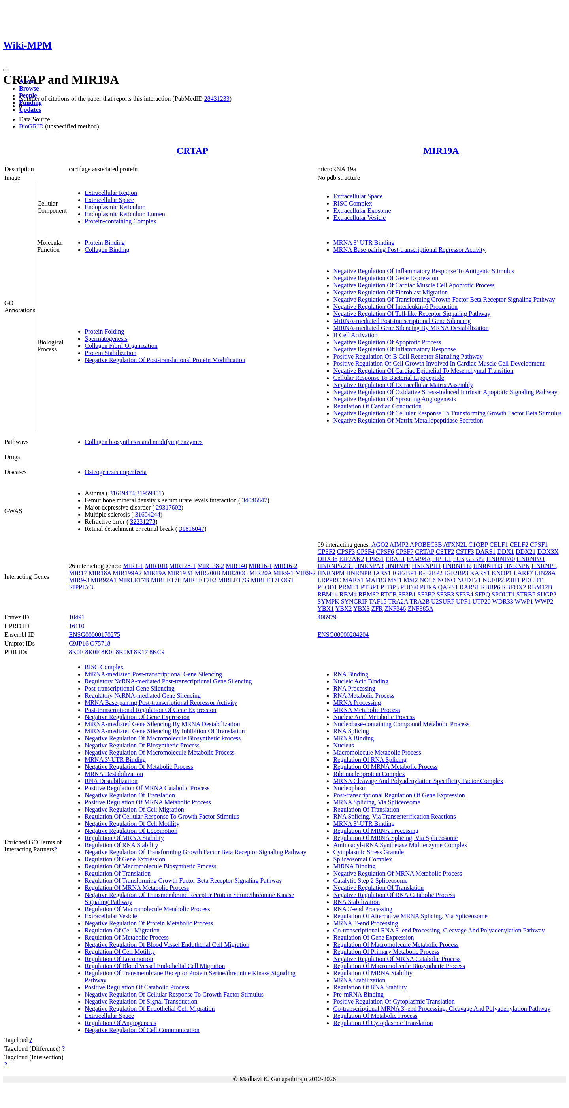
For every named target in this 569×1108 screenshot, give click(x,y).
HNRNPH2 (457, 565)
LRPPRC (329, 580)
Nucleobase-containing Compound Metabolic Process (401, 724)
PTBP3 (390, 587)
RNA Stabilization (356, 901)
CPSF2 (326, 551)
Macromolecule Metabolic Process (377, 752)
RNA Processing (354, 688)
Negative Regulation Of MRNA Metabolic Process (397, 873)
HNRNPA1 (530, 558)
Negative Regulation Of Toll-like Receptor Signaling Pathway (411, 313)
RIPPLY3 (81, 587)
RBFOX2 (514, 587)
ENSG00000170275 (94, 634)
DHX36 (327, 558)
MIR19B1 (180, 573)
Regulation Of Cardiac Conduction (377, 406)
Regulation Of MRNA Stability (124, 837)
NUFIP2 (493, 580)
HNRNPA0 (500, 558)
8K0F (92, 652)
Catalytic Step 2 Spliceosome (370, 880)
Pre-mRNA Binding (358, 994)
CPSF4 (365, 551)
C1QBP (478, 544)
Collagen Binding (107, 249)
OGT (287, 580)
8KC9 (156, 652)
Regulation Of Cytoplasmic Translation (383, 1022)
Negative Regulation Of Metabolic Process (139, 766)
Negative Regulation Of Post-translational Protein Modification (165, 360)
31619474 (122, 493)
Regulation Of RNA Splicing (369, 759)
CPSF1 (539, 544)
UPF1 (463, 601)
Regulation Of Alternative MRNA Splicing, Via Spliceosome (410, 916)
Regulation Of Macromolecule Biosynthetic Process (150, 866)
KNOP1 (502, 573)
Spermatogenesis (106, 338)
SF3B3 (445, 594)
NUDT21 (469, 580)
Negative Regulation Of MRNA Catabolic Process (396, 958)
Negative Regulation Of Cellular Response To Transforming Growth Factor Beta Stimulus (447, 413)
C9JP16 (79, 643)
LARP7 (523, 573)
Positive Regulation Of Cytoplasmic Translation (394, 1001)
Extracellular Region (111, 192)
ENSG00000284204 (343, 634)
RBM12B (540, 587)
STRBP (525, 594)
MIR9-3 (79, 580)
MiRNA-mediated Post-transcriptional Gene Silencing (402, 320)
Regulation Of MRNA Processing (375, 830)
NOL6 (428, 580)
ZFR (377, 608)
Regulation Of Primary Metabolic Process (386, 951)
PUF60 (409, 587)
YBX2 (343, 608)
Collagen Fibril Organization (121, 345)
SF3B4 (464, 594)
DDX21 (526, 551)
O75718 (100, 643)
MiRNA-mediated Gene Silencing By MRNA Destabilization (410, 328)
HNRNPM (330, 573)
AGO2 (379, 544)
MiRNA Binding (354, 866)
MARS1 (353, 580)
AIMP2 (399, 544)
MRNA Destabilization (114, 773)
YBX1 (325, 608)
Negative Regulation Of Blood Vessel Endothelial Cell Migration (167, 944)
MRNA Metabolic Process (366, 709)
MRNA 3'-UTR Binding (363, 242)
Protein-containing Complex (120, 221)
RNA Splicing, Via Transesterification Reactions (394, 816)
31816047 (191, 528)
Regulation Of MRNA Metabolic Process (137, 887)
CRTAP (192, 150)
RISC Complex (352, 203)
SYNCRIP (354, 601)
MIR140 (236, 565)
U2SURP (442, 601)
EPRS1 (375, 558)
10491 (77, 617)
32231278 (142, 521)
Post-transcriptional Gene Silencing (130, 688)
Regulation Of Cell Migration (122, 930)
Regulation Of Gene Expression (125, 859)
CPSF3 (346, 551)
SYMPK (328, 601)
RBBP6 (490, 587)
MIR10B (156, 565)
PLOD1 (327, 587)
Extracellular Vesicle (359, 217)
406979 (326, 617)
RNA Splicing (351, 731)
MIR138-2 (211, 565)
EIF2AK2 (351, 558)
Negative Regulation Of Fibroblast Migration (390, 292)
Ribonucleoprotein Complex (369, 773)
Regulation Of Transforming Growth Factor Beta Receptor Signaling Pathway (183, 880)
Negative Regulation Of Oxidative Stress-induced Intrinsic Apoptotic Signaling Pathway (445, 392)
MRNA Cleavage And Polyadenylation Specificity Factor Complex (418, 781)
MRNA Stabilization (359, 980)
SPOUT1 (503, 594)
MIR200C (235, 573)
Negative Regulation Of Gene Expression (385, 278)
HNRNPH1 (426, 565)
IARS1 (382, 573)
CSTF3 (465, 551)
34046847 (254, 500)
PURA (428, 587)
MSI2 (410, 580)
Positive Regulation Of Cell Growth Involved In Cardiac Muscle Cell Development (438, 363)
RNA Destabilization (111, 781)
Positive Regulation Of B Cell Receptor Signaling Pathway (407, 356)
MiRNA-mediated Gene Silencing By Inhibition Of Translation (165, 731)
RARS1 (469, 587)
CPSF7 (404, 551)
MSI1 (395, 580)
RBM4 (348, 594)
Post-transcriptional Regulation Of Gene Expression (150, 709)
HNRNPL (543, 565)
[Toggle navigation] (6, 70)
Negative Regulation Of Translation (130, 795)
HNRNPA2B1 (335, 565)
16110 (76, 626)
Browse (29, 88)
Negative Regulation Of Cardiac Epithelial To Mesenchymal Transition (423, 370)
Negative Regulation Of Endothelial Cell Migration (150, 1008)
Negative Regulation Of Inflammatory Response (394, 349)
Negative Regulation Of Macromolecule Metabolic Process (159, 752)
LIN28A (545, 573)
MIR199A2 (127, 573)
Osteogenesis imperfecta (116, 471)
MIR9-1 (283, 573)
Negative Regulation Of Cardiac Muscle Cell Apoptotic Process (413, 285)
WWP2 (544, 601)
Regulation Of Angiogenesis (120, 1022)
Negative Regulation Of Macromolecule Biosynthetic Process (163, 738)
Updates (30, 109)
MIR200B (207, 573)
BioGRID (31, 126)
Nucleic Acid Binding (360, 681)
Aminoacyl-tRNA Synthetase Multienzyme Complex (400, 845)
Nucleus (343, 745)
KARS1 (480, 573)
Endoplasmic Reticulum (115, 207)
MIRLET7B (134, 580)
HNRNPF (397, 565)
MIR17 (78, 573)
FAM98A (418, 558)
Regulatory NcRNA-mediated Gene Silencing (143, 695)
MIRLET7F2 (199, 580)
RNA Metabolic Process (363, 695)
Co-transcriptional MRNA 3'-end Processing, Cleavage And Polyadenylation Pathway (441, 1008)
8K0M (124, 652)
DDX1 (505, 551)
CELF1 (499, 544)
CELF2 (519, 544)
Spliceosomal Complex (362, 859)
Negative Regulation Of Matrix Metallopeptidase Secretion (408, 420)
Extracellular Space (109, 199)
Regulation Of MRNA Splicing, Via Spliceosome (395, 837)
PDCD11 (533, 580)
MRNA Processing (357, 702)
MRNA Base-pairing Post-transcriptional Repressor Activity (409, 249)
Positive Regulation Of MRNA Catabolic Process (147, 788)
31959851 (149, 493)
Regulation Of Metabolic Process (127, 937)
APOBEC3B (426, 544)
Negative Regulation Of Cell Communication (142, 1030)
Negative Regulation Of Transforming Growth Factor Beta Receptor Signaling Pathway (444, 299)
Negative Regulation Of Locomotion (131, 830)
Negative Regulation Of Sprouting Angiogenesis (394, 399)
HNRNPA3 (369, 565)
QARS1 (448, 587)
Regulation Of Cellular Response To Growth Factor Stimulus (162, 816)
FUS (458, 558)
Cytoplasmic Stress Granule (368, 852)
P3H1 (513, 580)
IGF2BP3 (456, 573)
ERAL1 (395, 558)
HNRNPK (517, 565)
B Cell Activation (355, 335)
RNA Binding (350, 674)
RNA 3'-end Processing (362, 909)
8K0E (76, 652)
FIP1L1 (441, 558)
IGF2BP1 (404, 573)
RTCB (389, 594)
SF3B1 (407, 594)
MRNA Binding (353, 738)
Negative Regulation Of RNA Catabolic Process (394, 894)
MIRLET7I (265, 580)
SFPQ (482, 594)
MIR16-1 (260, 565)
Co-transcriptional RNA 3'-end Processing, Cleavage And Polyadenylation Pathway (439, 930)
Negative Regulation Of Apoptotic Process (387, 342)
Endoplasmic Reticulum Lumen (125, 214)
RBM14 (327, 594)
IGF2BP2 (430, 573)
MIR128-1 (182, 565)
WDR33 (502, 601)
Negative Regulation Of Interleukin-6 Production (395, 306)
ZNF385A (420, 608)
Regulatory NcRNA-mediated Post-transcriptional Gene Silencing (168, 681)
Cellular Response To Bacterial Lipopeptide (388, 377)
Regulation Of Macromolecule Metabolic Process (147, 909)
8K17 (141, 652)
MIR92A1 (104, 580)
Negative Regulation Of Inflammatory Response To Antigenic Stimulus (423, 271)
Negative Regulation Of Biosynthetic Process (142, 745)
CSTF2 (445, 551)
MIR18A (100, 573)
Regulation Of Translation (118, 873)
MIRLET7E (166, 580)
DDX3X (548, 551)
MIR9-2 (305, 573)
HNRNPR (359, 573)
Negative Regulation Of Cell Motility (132, 823)
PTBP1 (370, 587)
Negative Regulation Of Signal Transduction (141, 1001)
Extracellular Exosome (362, 210)
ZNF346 (395, 608)
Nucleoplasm (349, 788)
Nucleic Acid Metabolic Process (374, 716)
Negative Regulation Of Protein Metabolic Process (149, 923)
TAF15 (377, 601)
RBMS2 (368, 594)
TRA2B (419, 601)
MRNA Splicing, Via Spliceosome (376, 802)
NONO (446, 580)
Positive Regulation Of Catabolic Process (137, 987)
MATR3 (375, 580)
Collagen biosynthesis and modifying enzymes (144, 441)
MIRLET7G (233, 580)
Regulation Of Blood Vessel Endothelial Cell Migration (155, 966)
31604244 (147, 514)
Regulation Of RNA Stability (121, 845)
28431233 (217, 98)
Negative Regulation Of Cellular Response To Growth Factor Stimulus (174, 994)
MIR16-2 (286, 565)
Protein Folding (104, 331)
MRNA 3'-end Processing (365, 923)
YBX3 (361, 608)
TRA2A (398, 601)
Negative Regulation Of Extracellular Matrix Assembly (403, 384)
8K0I (107, 652)
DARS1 (486, 551)
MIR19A (441, 150)
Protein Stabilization (110, 352)
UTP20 (481, 601)
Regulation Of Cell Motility (120, 951)
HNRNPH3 (488, 565)
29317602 (168, 507)
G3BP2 (475, 558)
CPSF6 (385, 551)
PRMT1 (349, 587)
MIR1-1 (133, 565)
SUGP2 (546, 594)
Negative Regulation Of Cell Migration (134, 809)
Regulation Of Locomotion (119, 958)
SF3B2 (426, 594)
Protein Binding (105, 242)
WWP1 (523, 601)
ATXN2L (455, 544)
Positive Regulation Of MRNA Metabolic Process (148, 802)
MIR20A (260, 573)
